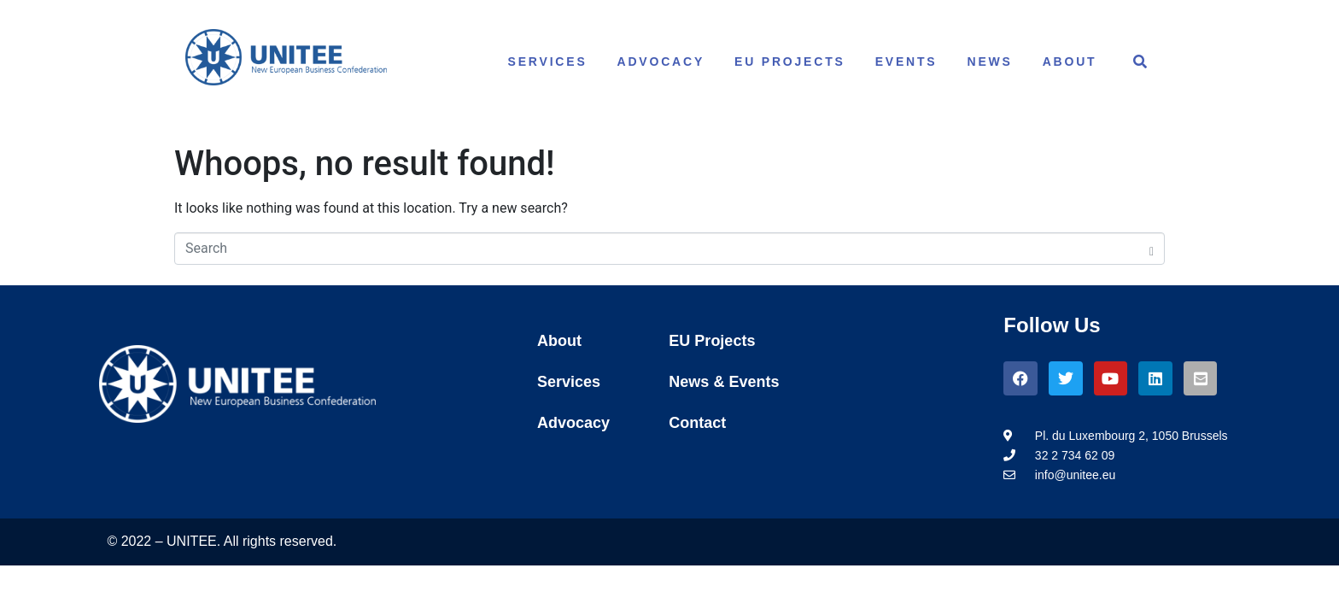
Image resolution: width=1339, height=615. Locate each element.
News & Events (724, 381)
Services (548, 61)
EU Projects (789, 61)
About (1070, 61)
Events (906, 61)
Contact (697, 422)
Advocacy (661, 61)
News (990, 61)
